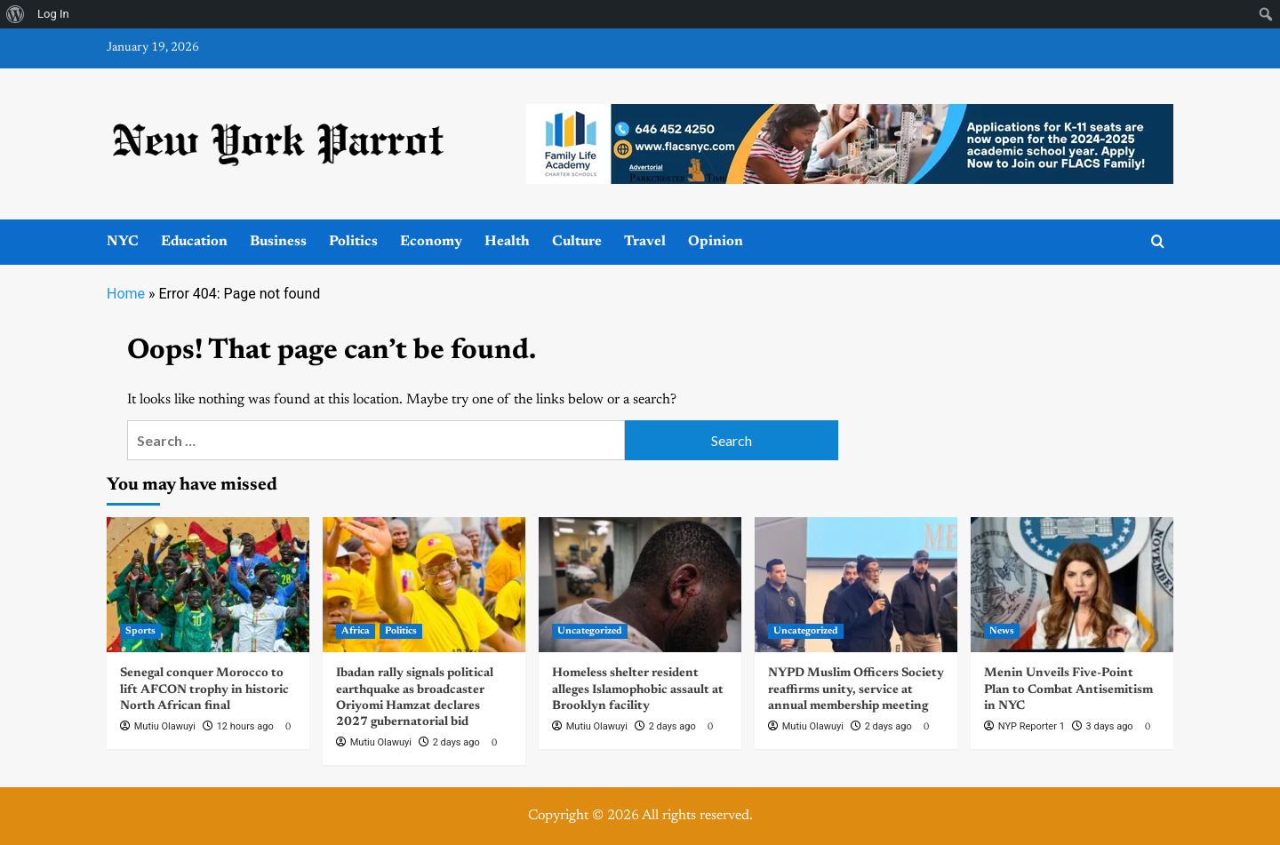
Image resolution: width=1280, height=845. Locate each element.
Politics (353, 242)
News (1001, 631)
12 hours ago (245, 726)
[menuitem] (15, 14)
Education (194, 242)
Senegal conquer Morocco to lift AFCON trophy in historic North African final (204, 689)
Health (507, 242)
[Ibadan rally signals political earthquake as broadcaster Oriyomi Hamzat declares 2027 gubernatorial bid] (424, 584)
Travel (645, 242)
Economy (431, 242)
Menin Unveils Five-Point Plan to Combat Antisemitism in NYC (1068, 689)
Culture (577, 242)
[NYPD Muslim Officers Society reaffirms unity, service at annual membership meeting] (856, 584)
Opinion (715, 242)
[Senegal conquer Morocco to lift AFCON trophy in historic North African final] (208, 584)
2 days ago (456, 742)
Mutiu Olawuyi (165, 726)
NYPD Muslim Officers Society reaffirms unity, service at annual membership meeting (856, 689)
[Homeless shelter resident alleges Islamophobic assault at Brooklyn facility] (640, 584)
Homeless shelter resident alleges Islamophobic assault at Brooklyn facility (638, 689)
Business (278, 242)
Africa (355, 631)
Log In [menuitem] (53, 13)
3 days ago (1109, 726)
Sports (140, 631)
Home (126, 293)
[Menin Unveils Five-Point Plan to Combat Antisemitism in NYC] (1072, 584)
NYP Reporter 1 (1031, 726)
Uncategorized (589, 631)
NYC (123, 242)
